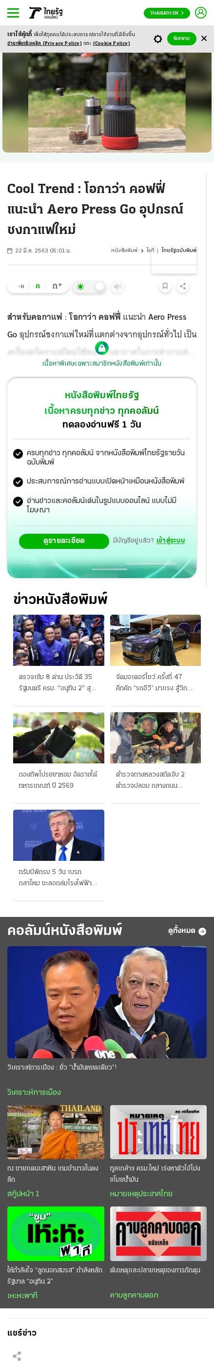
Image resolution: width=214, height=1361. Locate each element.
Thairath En (167, 13)
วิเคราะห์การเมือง (34, 1093)
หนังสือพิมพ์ (124, 250)
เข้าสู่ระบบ (170, 540)
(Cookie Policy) (111, 43)
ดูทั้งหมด (187, 931)
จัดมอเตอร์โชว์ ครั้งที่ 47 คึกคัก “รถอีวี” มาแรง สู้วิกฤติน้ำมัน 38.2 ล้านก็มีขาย (155, 684)
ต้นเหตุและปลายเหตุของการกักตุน (155, 1270)
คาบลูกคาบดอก (134, 1296)
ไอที (151, 250)
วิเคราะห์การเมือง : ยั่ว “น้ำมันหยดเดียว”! (62, 1067)
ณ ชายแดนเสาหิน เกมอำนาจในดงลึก (52, 1174)
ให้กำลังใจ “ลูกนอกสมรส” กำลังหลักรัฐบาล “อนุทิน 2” (54, 1276)
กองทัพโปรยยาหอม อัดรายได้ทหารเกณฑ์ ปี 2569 (58, 780)
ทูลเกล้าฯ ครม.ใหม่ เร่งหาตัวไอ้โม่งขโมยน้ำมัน (155, 1174)
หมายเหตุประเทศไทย (141, 1194)
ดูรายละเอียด (64, 541)
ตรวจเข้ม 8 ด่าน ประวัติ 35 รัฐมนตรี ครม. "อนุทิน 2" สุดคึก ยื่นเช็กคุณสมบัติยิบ (57, 684)
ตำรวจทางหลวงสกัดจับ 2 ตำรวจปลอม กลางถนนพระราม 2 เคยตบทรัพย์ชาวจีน (153, 781)
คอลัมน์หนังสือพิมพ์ (64, 931)
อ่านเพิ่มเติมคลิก (44, 43)
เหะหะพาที (22, 1296)
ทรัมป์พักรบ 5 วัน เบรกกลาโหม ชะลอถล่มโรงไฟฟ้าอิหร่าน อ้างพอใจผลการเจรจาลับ (55, 879)
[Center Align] (204, 38)
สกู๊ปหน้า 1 (23, 1194)
